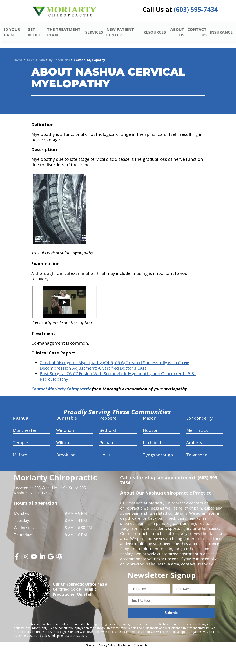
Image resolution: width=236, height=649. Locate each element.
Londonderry (199, 418)
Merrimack (197, 431)
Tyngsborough (158, 455)
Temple (20, 443)
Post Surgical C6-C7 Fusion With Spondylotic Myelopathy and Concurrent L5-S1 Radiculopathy (118, 376)
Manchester (25, 431)
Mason (149, 418)
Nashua (20, 418)
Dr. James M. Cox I (201, 632)
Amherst (195, 443)
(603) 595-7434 (196, 9)
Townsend (196, 455)
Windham (65, 431)
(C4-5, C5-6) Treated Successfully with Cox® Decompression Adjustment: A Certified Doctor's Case (114, 365)
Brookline (65, 455)
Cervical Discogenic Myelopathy (71, 363)
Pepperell (109, 418)
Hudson (151, 431)
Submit (171, 613)
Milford (20, 455)
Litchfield (152, 443)
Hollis (104, 455)
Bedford (107, 431)
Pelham (107, 443)
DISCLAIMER (50, 632)
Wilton (62, 443)
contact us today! (197, 564)
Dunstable (66, 418)
